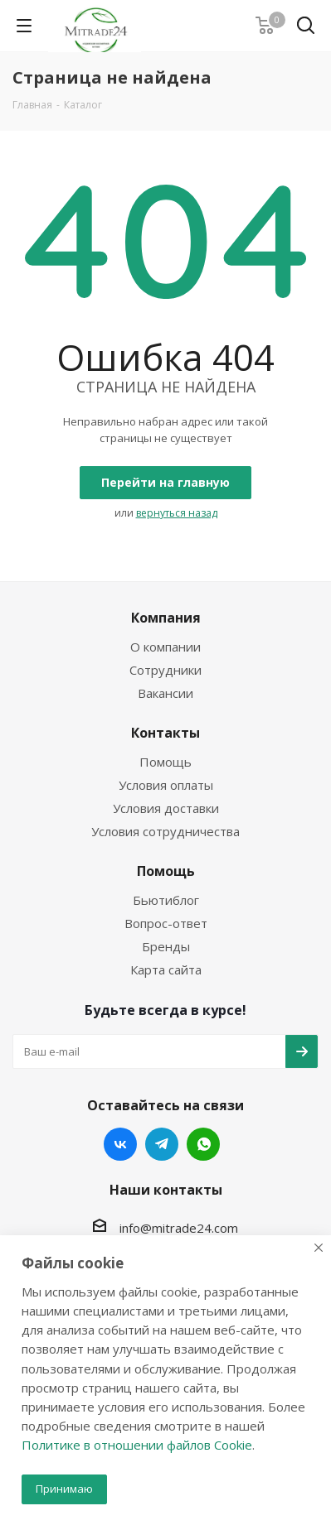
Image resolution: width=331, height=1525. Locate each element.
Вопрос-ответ (165, 923)
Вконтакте (120, 1144)
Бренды (166, 946)
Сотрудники (165, 669)
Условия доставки (166, 808)
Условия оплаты (166, 785)
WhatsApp (203, 1144)
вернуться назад (176, 513)
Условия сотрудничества (165, 831)
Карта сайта (166, 969)
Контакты (165, 733)
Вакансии (165, 693)
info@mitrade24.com (178, 1228)
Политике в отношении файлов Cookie (137, 1444)
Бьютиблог (166, 900)
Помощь (165, 761)
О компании (165, 646)
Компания (166, 618)
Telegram (161, 1144)
